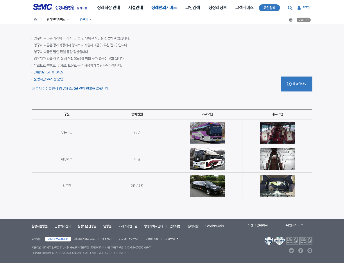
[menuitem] (108, 7)
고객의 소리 (151, 239)
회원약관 (36, 239)
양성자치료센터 (153, 226)
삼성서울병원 (39, 226)
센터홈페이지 (259, 225)
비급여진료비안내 (128, 239)
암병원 (107, 226)
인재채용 (175, 226)
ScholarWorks (214, 226)
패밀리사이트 (294, 225)
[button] (290, 8)
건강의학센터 (62, 226)
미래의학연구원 (127, 226)
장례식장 (82, 8)
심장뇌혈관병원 (87, 226)
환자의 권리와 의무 (84, 239)
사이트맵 (170, 239)
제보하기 (106, 239)
